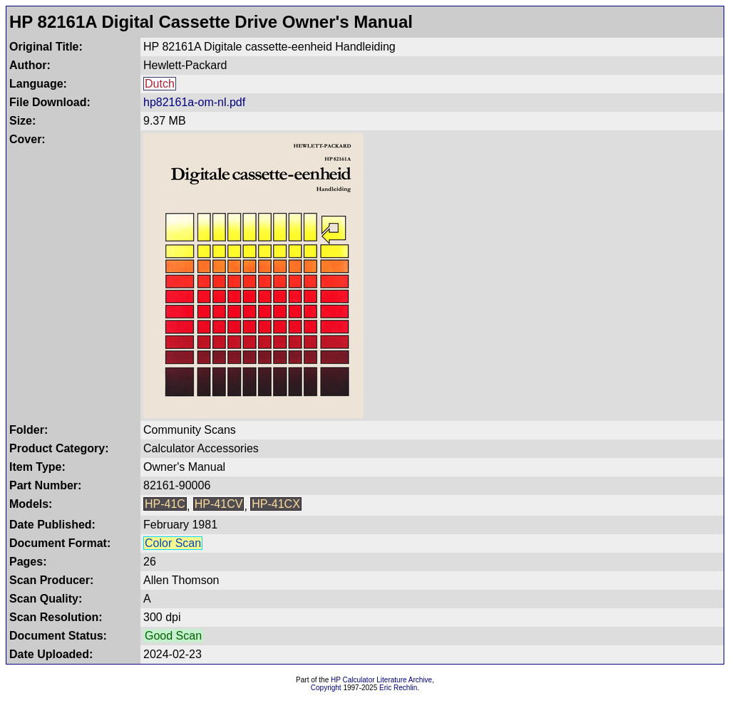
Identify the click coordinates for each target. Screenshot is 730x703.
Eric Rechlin (398, 688)
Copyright (326, 688)
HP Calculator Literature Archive (381, 680)
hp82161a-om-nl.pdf (194, 102)
